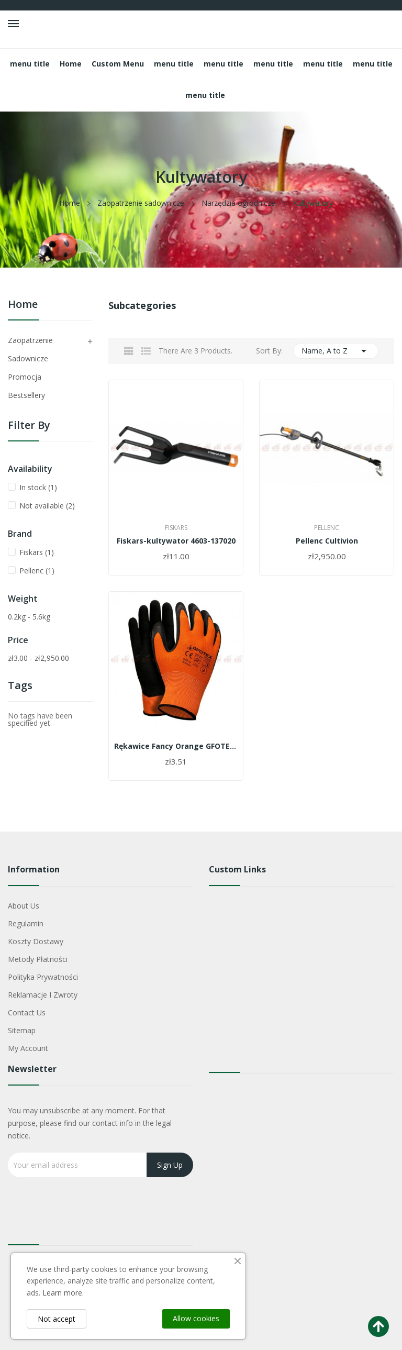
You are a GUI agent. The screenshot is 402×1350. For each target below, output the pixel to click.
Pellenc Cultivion (327, 541)
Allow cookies (196, 1318)
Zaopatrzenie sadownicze (30, 349)
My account (28, 1048)
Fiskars (36, 552)
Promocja (24, 377)
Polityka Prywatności (43, 977)
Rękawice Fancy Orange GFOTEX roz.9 (176, 746)
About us (23, 906)
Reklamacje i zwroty (42, 995)
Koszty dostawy (35, 941)
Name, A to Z (336, 351)
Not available (47, 506)
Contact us (27, 1012)
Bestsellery (26, 395)
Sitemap (22, 1030)
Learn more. (63, 1293)
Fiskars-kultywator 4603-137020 (176, 541)
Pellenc (36, 571)
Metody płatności (38, 959)
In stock (38, 487)
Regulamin (25, 923)
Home (23, 305)
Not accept (56, 1319)
